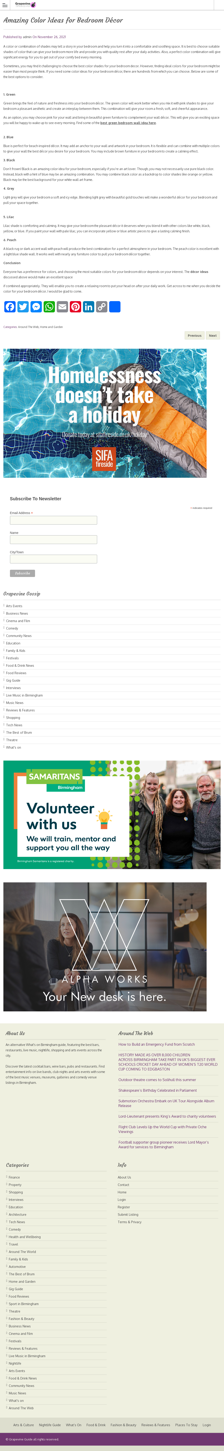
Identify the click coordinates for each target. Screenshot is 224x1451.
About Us (124, 1183)
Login (122, 1205)
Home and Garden (51, 332)
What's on (13, 753)
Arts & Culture (22, 1430)
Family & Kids (15, 656)
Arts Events (14, 611)
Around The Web (28, 332)
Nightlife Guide (49, 1430)
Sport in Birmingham (24, 1309)
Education (13, 649)
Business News (17, 619)
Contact (123, 1190)
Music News (15, 708)
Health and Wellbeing (25, 1242)
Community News (19, 641)
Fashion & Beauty (21, 1324)
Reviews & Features (20, 715)
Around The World (22, 1257)
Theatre (12, 745)
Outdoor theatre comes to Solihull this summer (157, 1085)
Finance (14, 1183)
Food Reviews (16, 678)
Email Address (21, 518)
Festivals (12, 663)
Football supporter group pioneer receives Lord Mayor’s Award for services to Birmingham (163, 1150)
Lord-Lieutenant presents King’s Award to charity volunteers (167, 1121)
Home (122, 1198)
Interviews (13, 693)
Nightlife (15, 1369)
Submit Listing (128, 1220)
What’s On (73, 1430)
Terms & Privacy (129, 1227)
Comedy (12, 634)
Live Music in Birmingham (24, 701)
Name (14, 538)
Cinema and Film (18, 626)
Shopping (13, 723)
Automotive (17, 1272)
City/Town (17, 557)
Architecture (17, 1220)
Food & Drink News (20, 671)
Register (124, 1212)
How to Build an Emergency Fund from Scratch (156, 1049)
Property (15, 1190)
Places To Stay (187, 1430)
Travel (13, 1250)
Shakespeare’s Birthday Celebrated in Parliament (157, 1095)
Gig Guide (13, 686)
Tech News (14, 730)
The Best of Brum (19, 738)
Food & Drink (95, 1430)
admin (27, 37)
